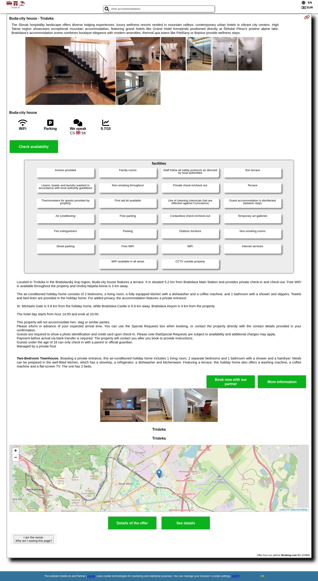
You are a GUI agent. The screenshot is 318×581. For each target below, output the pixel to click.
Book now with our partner (231, 382)
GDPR (236, 576)
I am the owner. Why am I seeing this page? (33, 539)
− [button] (15, 457)
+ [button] (15, 451)
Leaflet (282, 509)
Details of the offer (132, 523)
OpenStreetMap (299, 509)
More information (282, 382)
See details (185, 523)
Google (91, 576)
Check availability (34, 147)
